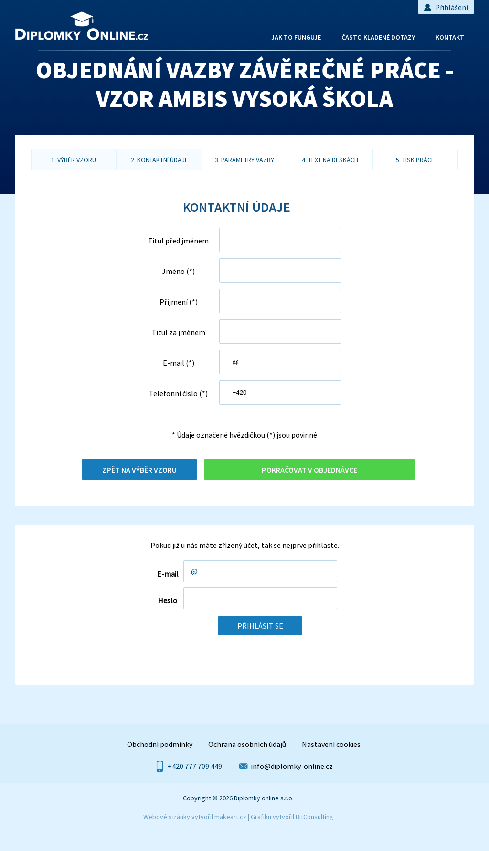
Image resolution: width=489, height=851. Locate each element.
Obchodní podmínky (159, 744)
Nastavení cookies (331, 744)
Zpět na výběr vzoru (139, 469)
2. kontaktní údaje (159, 160)
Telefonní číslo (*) (178, 393)
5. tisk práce (415, 160)
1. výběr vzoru (73, 160)
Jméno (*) (178, 271)
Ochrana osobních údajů (247, 744)
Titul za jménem (178, 332)
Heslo (167, 600)
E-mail (168, 573)
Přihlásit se (260, 625)
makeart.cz (230, 816)
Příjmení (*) (178, 301)
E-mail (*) (178, 363)
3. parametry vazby (244, 160)
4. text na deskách (330, 160)
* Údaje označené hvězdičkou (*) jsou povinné (244, 435)
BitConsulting (314, 816)
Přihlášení (446, 7)
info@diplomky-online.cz (292, 766)
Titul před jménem (178, 240)
